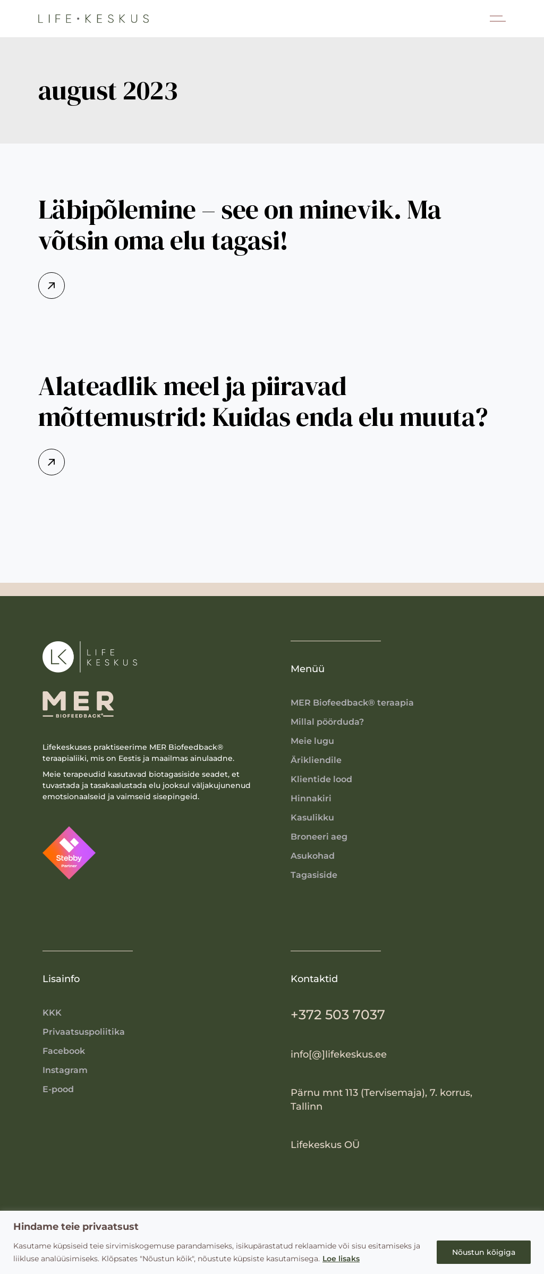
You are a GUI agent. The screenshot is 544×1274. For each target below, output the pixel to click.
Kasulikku (312, 817)
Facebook (63, 1051)
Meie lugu (312, 741)
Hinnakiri (311, 798)
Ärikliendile (316, 760)
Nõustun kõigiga (483, 1252)
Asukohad (313, 856)
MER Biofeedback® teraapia (352, 703)
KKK (52, 1013)
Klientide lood (321, 779)
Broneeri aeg (319, 837)
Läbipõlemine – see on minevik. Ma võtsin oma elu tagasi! (239, 224)
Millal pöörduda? (327, 722)
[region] (272, 1242)
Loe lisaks (341, 1258)
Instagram (65, 1070)
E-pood (58, 1089)
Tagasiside (314, 875)
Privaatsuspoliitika (83, 1032)
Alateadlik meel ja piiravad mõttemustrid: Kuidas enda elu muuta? (263, 401)
